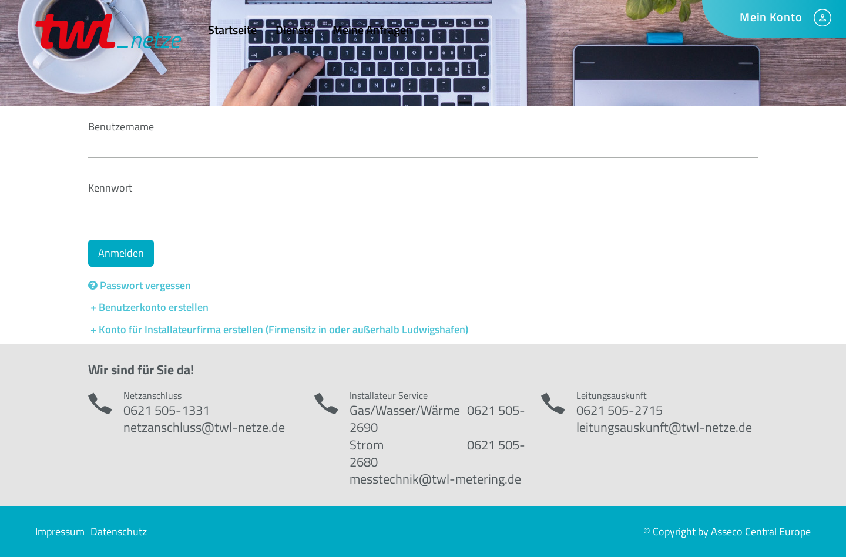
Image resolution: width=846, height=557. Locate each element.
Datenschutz (118, 531)
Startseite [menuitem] (232, 30)
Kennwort (110, 188)
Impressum (60, 531)
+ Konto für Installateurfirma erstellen (176, 329)
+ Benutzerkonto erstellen (148, 307)
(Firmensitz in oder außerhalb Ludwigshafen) (367, 329)
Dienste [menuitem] (295, 30)
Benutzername (121, 127)
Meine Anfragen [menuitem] (372, 30)
